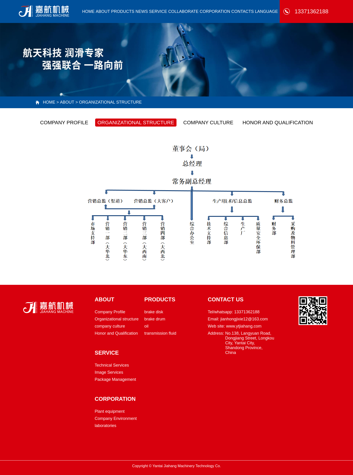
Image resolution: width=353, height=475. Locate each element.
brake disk (153, 312)
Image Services (109, 372)
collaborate (183, 11)
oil (146, 326)
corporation (215, 11)
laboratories (105, 425)
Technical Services (112, 365)
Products (122, 11)
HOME (88, 11)
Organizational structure (110, 102)
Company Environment (116, 418)
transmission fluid (160, 333)
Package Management (115, 379)
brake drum (154, 319)
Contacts (242, 11)
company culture (208, 122)
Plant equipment (110, 411)
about (103, 11)
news (141, 11)
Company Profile (64, 122)
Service (158, 11)
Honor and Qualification (277, 122)
